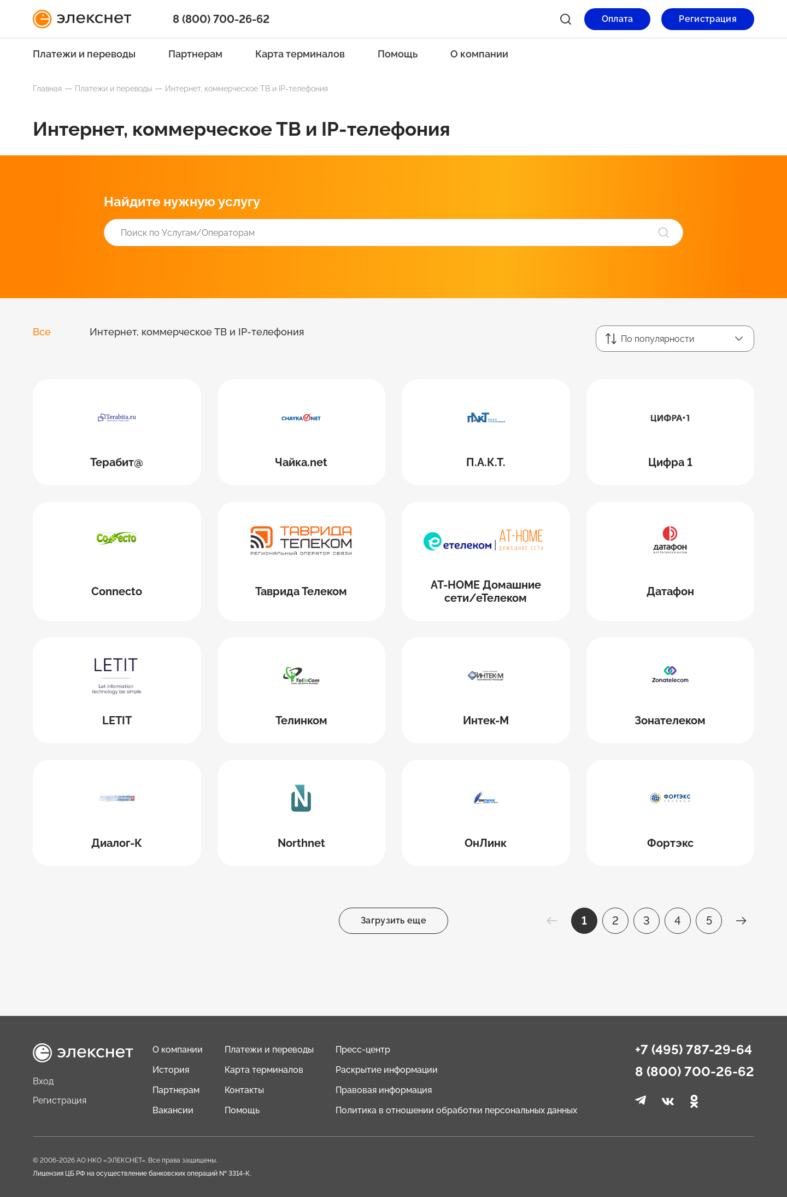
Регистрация (59, 1100)
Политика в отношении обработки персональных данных (456, 1110)
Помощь (398, 54)
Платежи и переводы (84, 54)
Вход (43, 1081)
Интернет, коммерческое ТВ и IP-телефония (197, 332)
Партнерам (195, 54)
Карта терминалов (300, 54)
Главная (47, 88)
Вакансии (172, 1110)
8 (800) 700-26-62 (221, 19)
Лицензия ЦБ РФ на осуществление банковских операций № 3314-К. (142, 1173)
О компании (479, 54)
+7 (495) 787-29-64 (693, 1049)
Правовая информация (384, 1090)
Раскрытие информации (387, 1070)
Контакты (244, 1090)
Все (42, 332)
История (170, 1070)
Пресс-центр (363, 1049)
